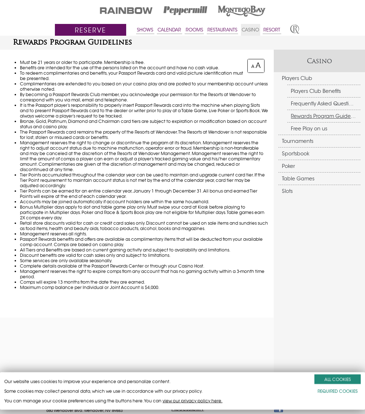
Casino (319, 61)
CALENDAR (169, 30)
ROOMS (194, 30)
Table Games (298, 178)
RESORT (271, 30)
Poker (288, 166)
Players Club (297, 78)
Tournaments (297, 141)
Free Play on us (309, 128)
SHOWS (145, 30)
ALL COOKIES (337, 379)
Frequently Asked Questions (324, 103)
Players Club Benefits (316, 91)
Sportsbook (295, 153)
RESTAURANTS (222, 30)
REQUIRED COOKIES (338, 391)
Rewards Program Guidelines (325, 116)
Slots (287, 191)
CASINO (250, 30)
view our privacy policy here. (192, 400)
